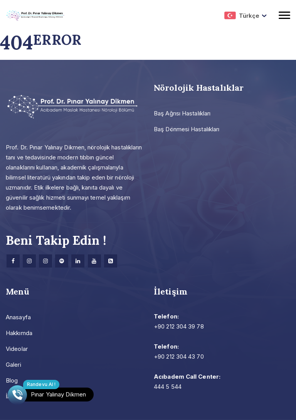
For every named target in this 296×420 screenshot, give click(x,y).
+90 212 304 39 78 (179, 326)
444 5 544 (168, 386)
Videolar (17, 348)
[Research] (110, 261)
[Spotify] (61, 261)
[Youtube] (94, 261)
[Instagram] (29, 261)
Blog (12, 380)
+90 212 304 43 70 (179, 356)
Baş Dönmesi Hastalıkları (186, 129)
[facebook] (13, 261)
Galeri (13, 364)
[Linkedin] (77, 261)
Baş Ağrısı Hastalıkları (182, 113)
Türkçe (241, 15)
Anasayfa (18, 317)
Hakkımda (19, 333)
